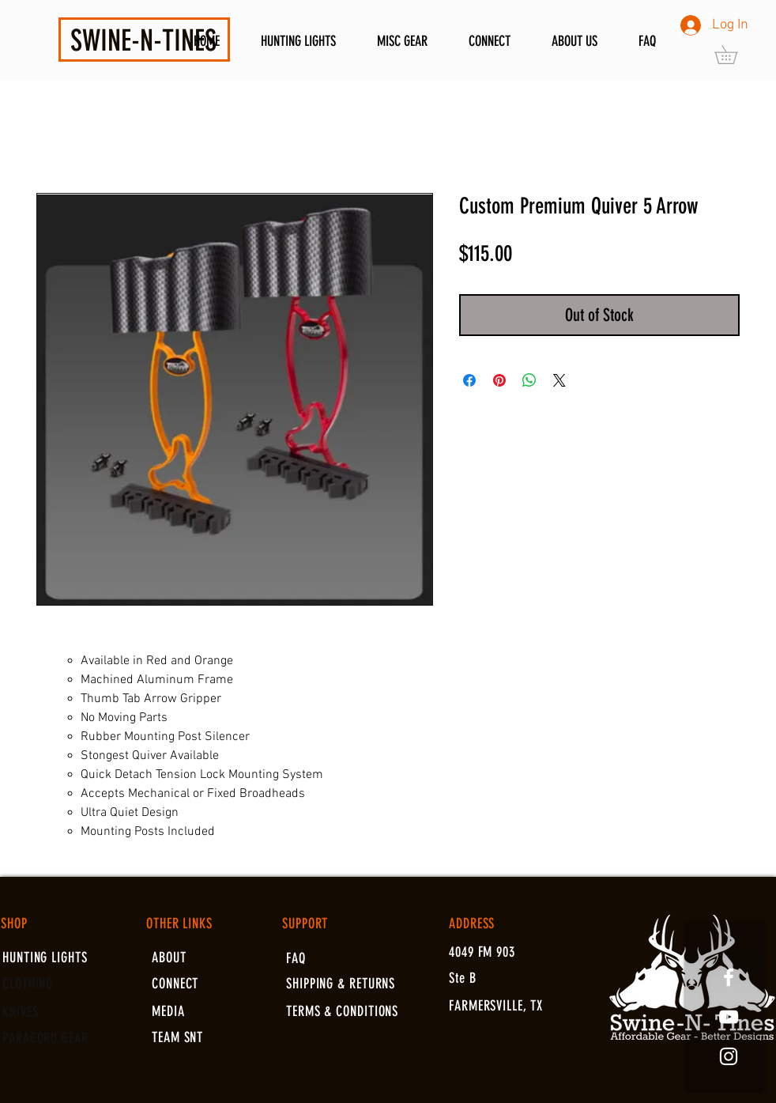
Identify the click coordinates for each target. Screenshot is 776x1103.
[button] (734, 54)
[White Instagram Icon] (728, 1056)
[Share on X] (559, 380)
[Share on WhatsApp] (529, 380)
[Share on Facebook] (469, 380)
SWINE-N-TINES (143, 40)
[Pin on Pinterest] (499, 380)
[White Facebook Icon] (728, 977)
